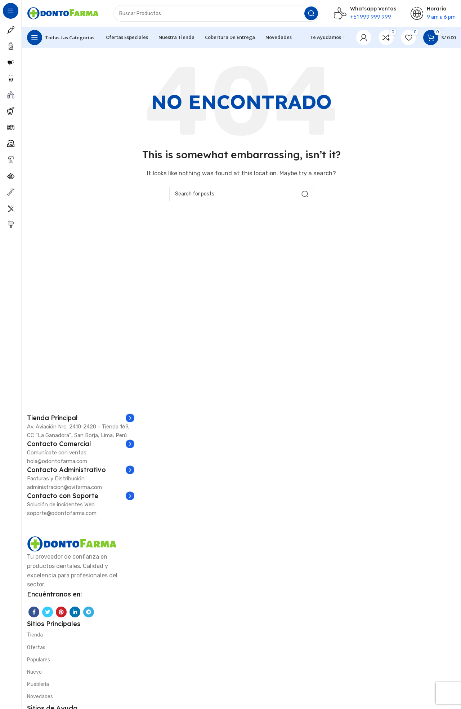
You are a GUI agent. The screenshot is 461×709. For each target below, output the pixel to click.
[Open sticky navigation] (60, 39)
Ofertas (36, 649)
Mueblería (38, 686)
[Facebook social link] (33, 613)
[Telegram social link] (88, 613)
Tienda (35, 637)
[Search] (216, 14)
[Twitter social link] (47, 613)
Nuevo (34, 674)
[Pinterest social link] (61, 613)
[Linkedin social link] (75, 613)
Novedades (40, 699)
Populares (38, 662)
